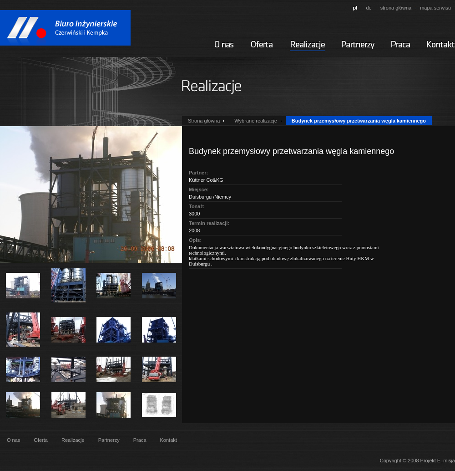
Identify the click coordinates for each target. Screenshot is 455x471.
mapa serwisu (435, 7)
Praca (140, 440)
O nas (13, 440)
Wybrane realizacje (255, 120)
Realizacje (73, 440)
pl (355, 7)
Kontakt (168, 440)
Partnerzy (109, 440)
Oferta (41, 440)
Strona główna (204, 120)
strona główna (396, 7)
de (368, 7)
